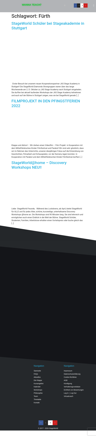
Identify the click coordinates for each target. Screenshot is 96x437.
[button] (65, 5)
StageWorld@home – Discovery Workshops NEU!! (39, 165)
